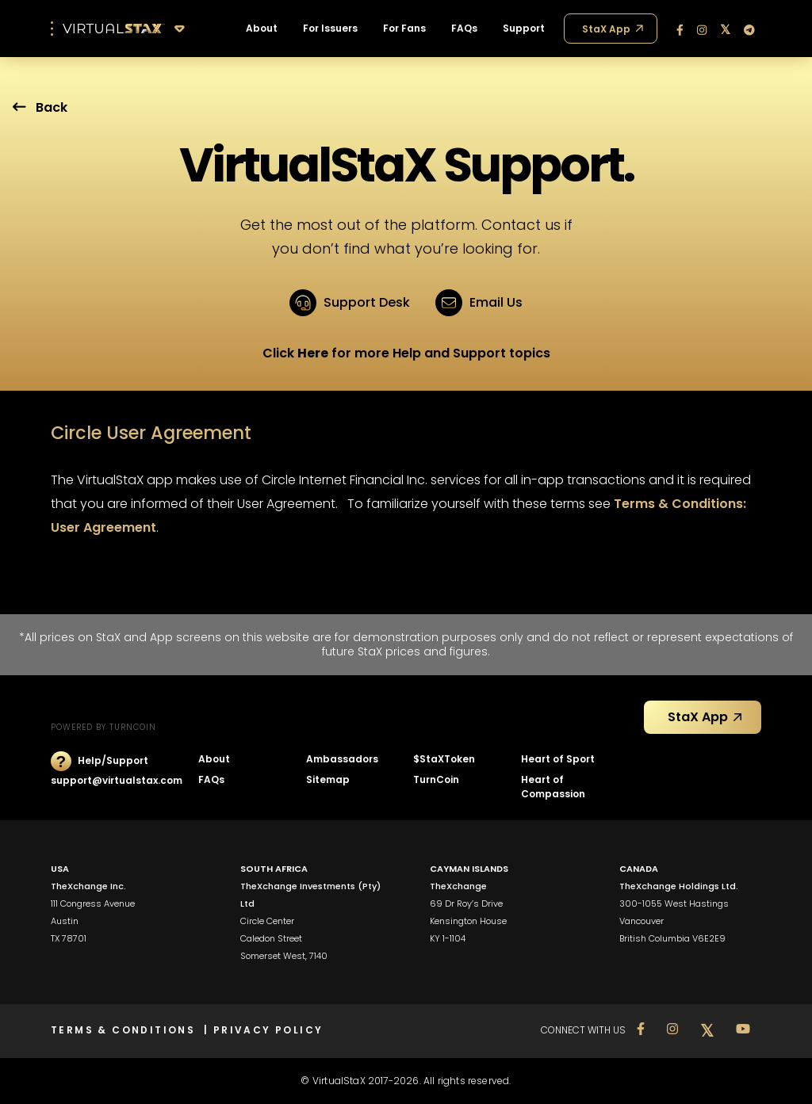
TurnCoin (436, 779)
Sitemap (328, 779)
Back (40, 107)
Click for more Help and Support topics (406, 353)
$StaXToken (444, 759)
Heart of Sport (558, 759)
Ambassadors (342, 759)
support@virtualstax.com (116, 780)
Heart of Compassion (553, 786)
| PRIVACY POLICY (263, 1030)
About (214, 759)
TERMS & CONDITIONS (127, 1030)
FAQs (211, 779)
